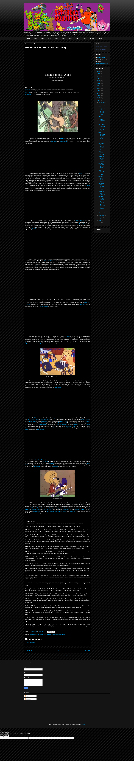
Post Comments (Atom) (61, 655)
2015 (98, 98)
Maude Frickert (83, 224)
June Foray (27, 90)
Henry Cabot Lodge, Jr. (49, 260)
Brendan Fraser (85, 419)
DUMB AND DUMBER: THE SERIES (102, 159)
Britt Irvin (51, 463)
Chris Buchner (101, 57)
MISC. (100, 38)
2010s (77, 38)
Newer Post (28, 650)
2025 (98, 73)
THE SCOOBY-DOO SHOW (102, 172)
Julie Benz (75, 424)
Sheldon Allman (63, 141)
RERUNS (92, 38)
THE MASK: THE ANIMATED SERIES (102, 186)
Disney (54, 428)
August (101, 217)
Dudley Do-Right (80, 220)
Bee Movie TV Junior (80, 509)
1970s (49, 38)
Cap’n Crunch (57, 387)
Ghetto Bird (73, 511)
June (100, 222)
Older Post (87, 650)
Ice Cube (63, 511)
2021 (98, 83)
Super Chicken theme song (53, 511)
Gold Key (36, 417)
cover (32, 423)
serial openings (37, 343)
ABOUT (28, 38)
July (100, 220)
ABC (33, 634)
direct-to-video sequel (42, 424)
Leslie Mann (32, 421)
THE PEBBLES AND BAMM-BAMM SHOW (102, 110)
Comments (28, 699)
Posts (27, 696)
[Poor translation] (6, 735)
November (101, 105)
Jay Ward (62, 138)
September (101, 215)
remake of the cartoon (55, 459)
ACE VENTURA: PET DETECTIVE (102, 119)
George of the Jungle (57, 417)
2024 (98, 76)
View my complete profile (102, 63)
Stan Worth (54, 141)
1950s (35, 38)
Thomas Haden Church (70, 426)
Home (58, 650)
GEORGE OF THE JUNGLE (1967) (101, 165)
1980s (56, 38)
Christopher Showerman (61, 424)
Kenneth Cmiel (29, 507)
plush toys (69, 428)
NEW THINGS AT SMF (101, 153)
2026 (98, 71)
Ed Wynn (38, 265)
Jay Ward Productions (55, 634)
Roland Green (35, 509)
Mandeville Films (45, 419)
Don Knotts (67, 336)
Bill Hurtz (82, 304)
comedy (37, 634)
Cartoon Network (38, 459)
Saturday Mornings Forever (101, 46)
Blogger (83, 724)
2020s (84, 38)
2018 (98, 90)
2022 (98, 81)
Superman (27, 343)
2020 (98, 85)
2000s (70, 38)
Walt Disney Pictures (33, 419)
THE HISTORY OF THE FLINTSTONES (102, 135)
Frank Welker (63, 421)
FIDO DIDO (102, 141)
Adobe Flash (77, 459)
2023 (98, 78)
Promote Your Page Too (100, 49)
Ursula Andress (44, 306)
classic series (37, 466)
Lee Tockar (45, 461)
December (101, 102)
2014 (98, 100)
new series (55, 466)
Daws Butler (28, 94)
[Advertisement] (32, 712)
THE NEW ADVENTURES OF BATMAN (102, 179)
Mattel (26, 429)
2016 (98, 95)
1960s (42, 38)
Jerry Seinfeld (36, 511)
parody (63, 634)
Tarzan (80, 173)
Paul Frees (27, 92)
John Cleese (44, 421)
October (101, 213)
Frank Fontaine (36, 229)
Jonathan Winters (69, 224)
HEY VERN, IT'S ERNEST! (102, 193)
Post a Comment (31, 642)
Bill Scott (27, 89)
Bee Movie (65, 509)
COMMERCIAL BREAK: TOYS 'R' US (102, 146)
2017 (98, 93)
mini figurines (40, 429)
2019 (98, 88)
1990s (63, 38)
